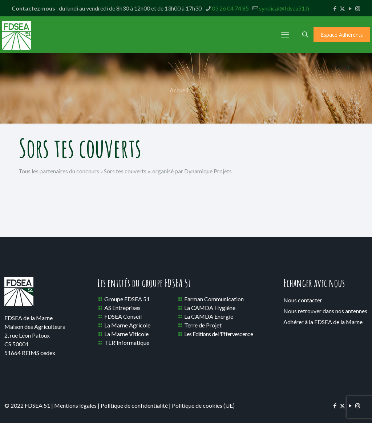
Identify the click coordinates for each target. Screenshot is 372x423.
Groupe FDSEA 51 (127, 298)
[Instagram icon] (357, 8)
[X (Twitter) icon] (342, 8)
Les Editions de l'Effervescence (218, 333)
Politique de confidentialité (134, 405)
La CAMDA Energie (208, 316)
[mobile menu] (285, 34)
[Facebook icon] (334, 8)
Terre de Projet (203, 325)
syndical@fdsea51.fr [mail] (284, 8)
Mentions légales (75, 405)
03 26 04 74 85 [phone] (230, 8)
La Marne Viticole (126, 333)
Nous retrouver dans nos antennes (325, 310)
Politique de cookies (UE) (203, 405)
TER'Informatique (126, 342)
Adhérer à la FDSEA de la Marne (323, 321)
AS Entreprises (122, 307)
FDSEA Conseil (123, 316)
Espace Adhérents (342, 34)
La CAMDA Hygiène (209, 307)
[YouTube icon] (350, 8)
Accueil (179, 89)
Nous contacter (302, 300)
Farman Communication (214, 298)
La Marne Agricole (127, 325)
